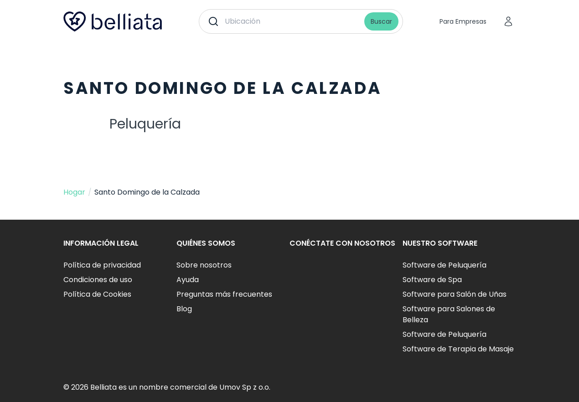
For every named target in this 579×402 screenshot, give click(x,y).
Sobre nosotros (204, 265)
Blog (184, 309)
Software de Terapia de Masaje (458, 349)
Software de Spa (432, 279)
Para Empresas (462, 21)
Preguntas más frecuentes (224, 294)
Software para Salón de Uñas (455, 294)
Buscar (381, 21)
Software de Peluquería (444, 265)
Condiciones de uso (97, 279)
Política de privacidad (102, 265)
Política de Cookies (97, 294)
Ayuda (187, 279)
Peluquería (145, 124)
